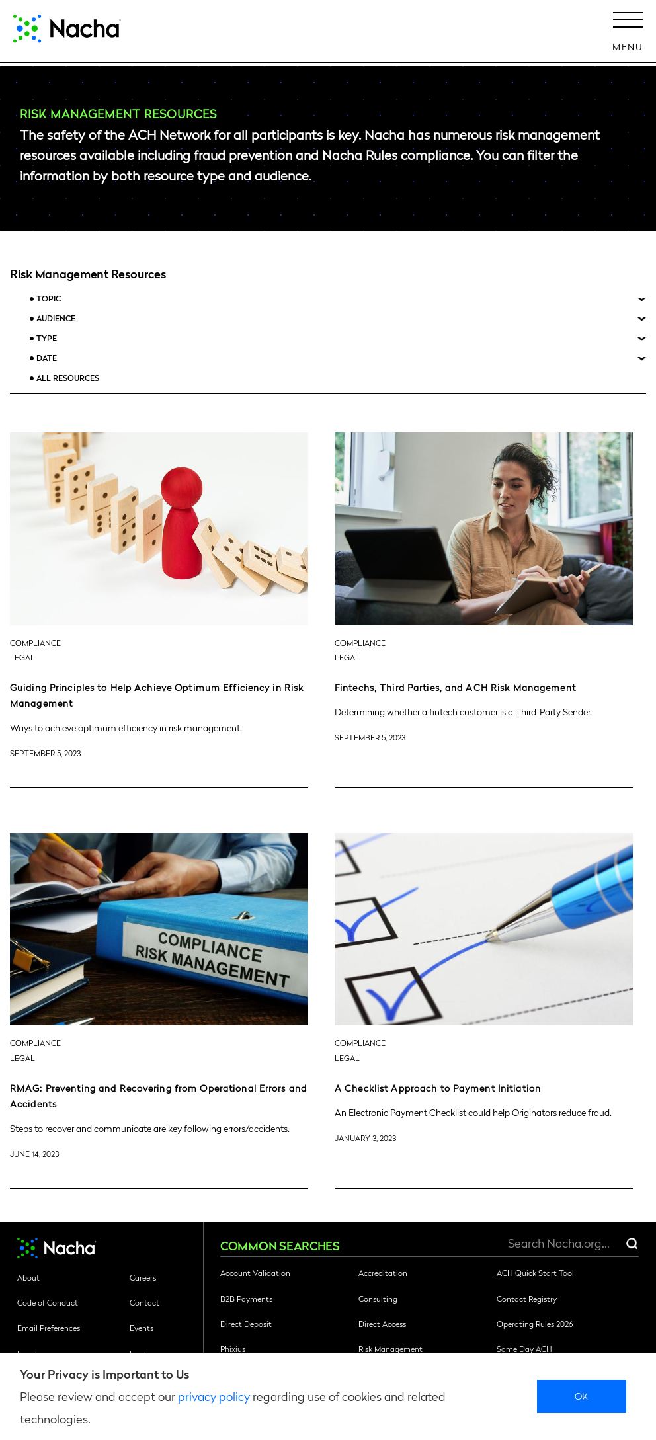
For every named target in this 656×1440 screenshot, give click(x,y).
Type (46, 338)
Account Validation (255, 1272)
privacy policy (214, 1396)
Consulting (377, 1298)
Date (46, 358)
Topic (48, 298)
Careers (143, 1277)
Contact (144, 1302)
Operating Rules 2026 (535, 1323)
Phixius (232, 1348)
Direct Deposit (246, 1323)
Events (141, 1327)
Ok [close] (582, 1396)
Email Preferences (48, 1327)
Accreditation (382, 1272)
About (28, 1277)
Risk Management (390, 1348)
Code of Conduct (47, 1302)
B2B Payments (246, 1298)
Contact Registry (527, 1298)
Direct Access (382, 1323)
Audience (55, 318)
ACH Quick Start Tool (535, 1272)
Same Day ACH (524, 1348)
